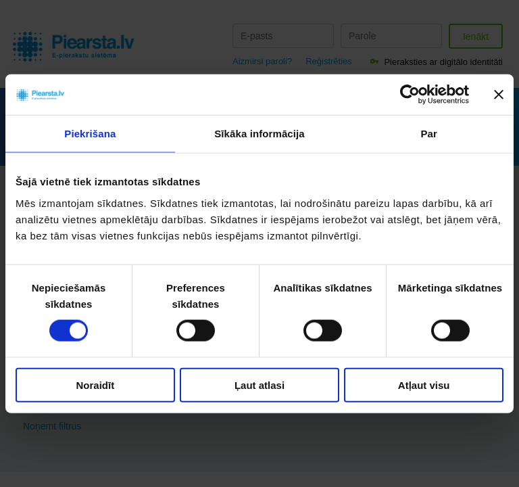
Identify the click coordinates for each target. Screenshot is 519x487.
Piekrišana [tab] (90, 133)
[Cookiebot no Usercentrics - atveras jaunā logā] (410, 95)
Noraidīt (95, 384)
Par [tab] (428, 133)
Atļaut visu (424, 384)
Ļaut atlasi (259, 384)
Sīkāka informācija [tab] (259, 133)
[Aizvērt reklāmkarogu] (498, 94)
